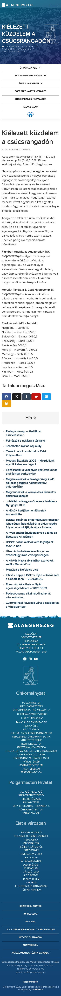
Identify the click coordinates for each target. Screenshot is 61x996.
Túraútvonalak (31, 890)
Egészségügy (31, 865)
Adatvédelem (30, 945)
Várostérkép (31, 762)
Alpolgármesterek (31, 706)
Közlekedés (31, 875)
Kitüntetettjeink (31, 740)
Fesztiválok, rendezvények (31, 836)
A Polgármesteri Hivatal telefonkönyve (31, 929)
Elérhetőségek (31, 799)
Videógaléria (31, 843)
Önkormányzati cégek (31, 754)
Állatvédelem (31, 769)
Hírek (30, 46)
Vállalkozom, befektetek (31, 652)
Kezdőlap (11, 46)
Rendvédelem (31, 879)
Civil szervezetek (31, 854)
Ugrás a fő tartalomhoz (51, 1)
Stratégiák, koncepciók (31, 747)
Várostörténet (31, 637)
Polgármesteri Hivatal (28, 76)
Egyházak (31, 857)
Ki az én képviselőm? (32, 718)
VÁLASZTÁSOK (30, 107)
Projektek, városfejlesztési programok (31, 751)
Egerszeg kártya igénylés (30, 91)
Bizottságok (31, 729)
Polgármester (31, 703)
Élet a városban (29, 83)
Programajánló (31, 832)
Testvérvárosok (31, 772)
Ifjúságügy (31, 868)
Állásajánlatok (31, 861)
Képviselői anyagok (30, 937)
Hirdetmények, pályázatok (30, 99)
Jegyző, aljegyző (31, 792)
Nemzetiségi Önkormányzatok (31, 737)
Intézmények (31, 850)
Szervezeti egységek (31, 795)
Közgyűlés (31, 726)
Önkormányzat (29, 68)
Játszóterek (31, 872)
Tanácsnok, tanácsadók (31, 722)
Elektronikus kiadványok (31, 886)
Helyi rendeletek (31, 744)
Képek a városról (31, 847)
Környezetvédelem (31, 765)
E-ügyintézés (31, 802)
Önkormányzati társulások (31, 758)
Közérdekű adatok (31, 809)
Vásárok (31, 882)
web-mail (30, 922)
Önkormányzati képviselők (29, 710)
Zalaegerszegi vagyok (31, 644)
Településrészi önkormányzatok (31, 733)
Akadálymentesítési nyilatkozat (31, 953)
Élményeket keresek (31, 648)
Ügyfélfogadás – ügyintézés (31, 806)
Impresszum (30, 914)
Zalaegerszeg (17, 5)
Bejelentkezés (30, 982)
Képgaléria (31, 641)
